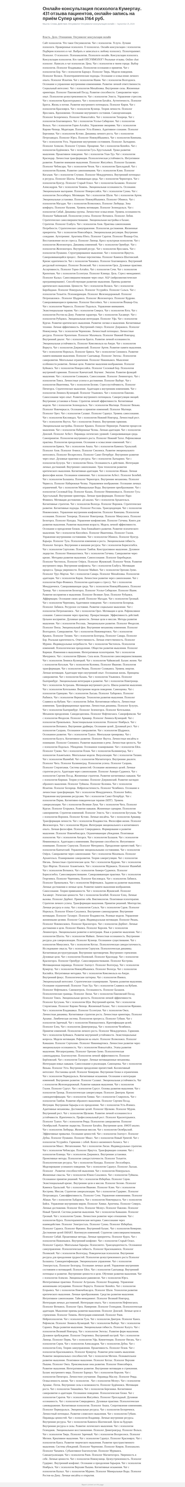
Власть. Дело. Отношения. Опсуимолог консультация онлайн (77, 37)
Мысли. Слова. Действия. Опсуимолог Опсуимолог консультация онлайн (78, 24)
